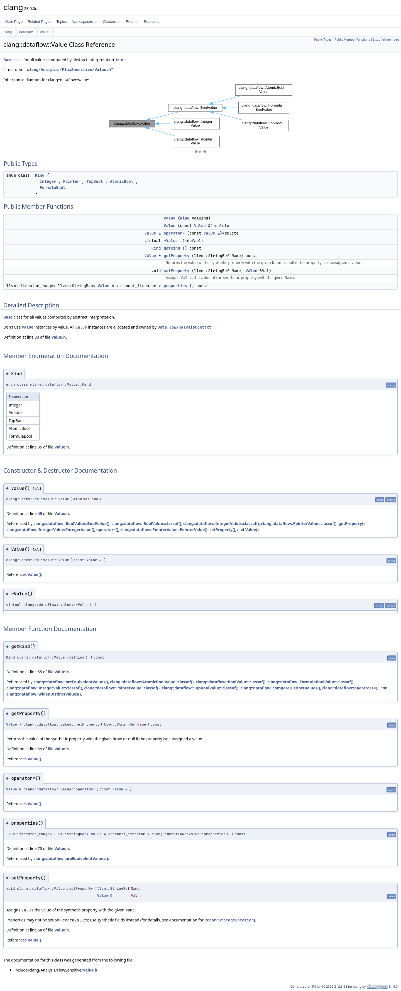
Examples (151, 21)
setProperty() (222, 529)
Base (8, 59)
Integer (48, 181)
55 (40, 671)
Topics (61, 21)
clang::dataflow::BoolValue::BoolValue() (71, 523)
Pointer (71, 181)
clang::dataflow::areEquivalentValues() (70, 681)
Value (44, 32)
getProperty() (352, 523)
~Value (171, 240)
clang (8, 32)
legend (200, 151)
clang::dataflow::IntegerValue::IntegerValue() (50, 529)
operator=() (107, 529)
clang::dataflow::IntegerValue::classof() (221, 523)
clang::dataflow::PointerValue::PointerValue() (163, 529)
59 (40, 748)
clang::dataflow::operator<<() (350, 688)
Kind (40, 175)
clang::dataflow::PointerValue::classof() (298, 523)
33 (37, 337)
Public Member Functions (352, 39)
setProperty (176, 270)
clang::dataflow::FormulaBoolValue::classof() (311, 681)
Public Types (322, 39)
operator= (174, 233)
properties (175, 285)
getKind (172, 248)
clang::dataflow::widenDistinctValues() (43, 694)
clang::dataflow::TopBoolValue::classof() (200, 688)
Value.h (58, 337)
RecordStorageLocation (229, 920)
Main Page (14, 21)
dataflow (26, 32)
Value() (252, 529)
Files (132, 21)
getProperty (176, 255)
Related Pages (39, 21)
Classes (111, 21)
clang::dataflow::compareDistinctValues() (280, 688)
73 (40, 848)
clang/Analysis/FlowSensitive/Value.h (69, 69)
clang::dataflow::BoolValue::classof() (146, 523)
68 (40, 930)
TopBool (95, 181)
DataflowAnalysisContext (184, 327)
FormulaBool (52, 187)
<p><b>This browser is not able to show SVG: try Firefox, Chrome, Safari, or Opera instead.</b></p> (201, 116)
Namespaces (84, 21)
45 (40, 513)
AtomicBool (121, 181)
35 (40, 447)
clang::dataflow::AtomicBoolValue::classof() (152, 681)
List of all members (386, 39)
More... (122, 59)
